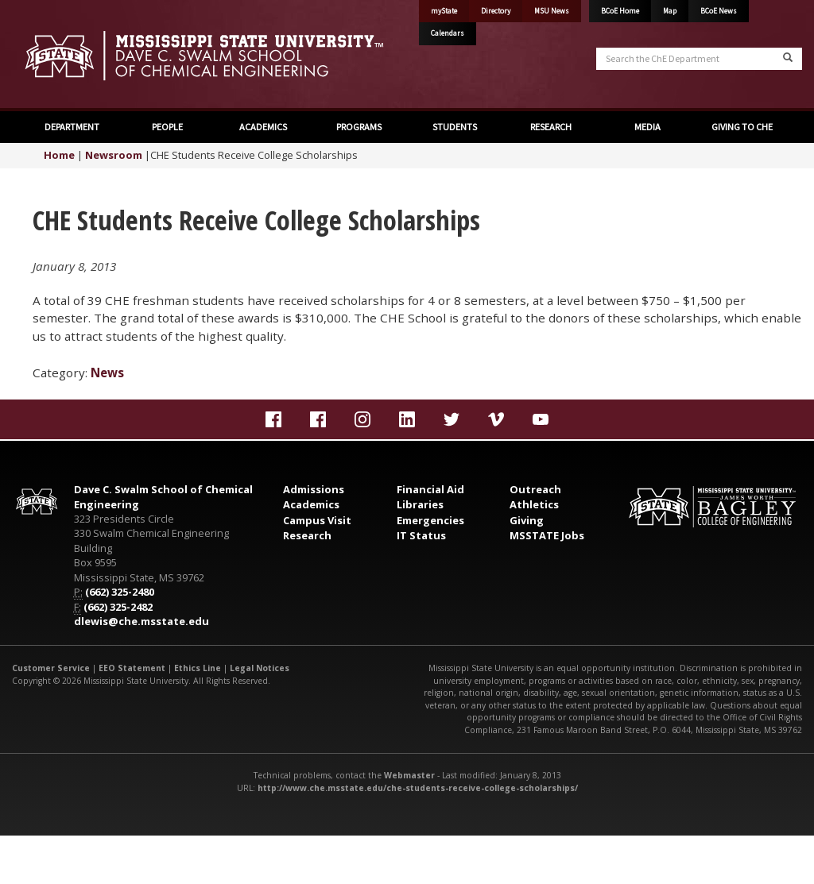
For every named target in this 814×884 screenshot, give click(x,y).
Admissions (313, 489)
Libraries (420, 504)
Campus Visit (317, 520)
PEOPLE (167, 127)
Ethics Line (197, 668)
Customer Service (51, 668)
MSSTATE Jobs (547, 535)
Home (59, 155)
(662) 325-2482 (118, 607)
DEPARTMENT (72, 127)
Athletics (534, 504)
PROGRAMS (359, 127)
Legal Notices (259, 668)
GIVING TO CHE (742, 127)
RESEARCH (551, 127)
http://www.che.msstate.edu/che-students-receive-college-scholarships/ (418, 787)
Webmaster (409, 775)
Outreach (535, 489)
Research (307, 535)
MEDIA (647, 127)
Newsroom (113, 155)
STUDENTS (454, 127)
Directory (495, 11)
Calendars (447, 33)
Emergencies (430, 520)
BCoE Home (620, 11)
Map (669, 11)
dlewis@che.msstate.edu (141, 621)
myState (444, 11)
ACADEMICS (263, 127)
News (107, 372)
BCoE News (718, 11)
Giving (527, 520)
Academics (311, 504)
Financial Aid (430, 489)
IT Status (421, 535)
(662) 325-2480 (119, 592)
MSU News (551, 11)
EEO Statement (132, 668)
